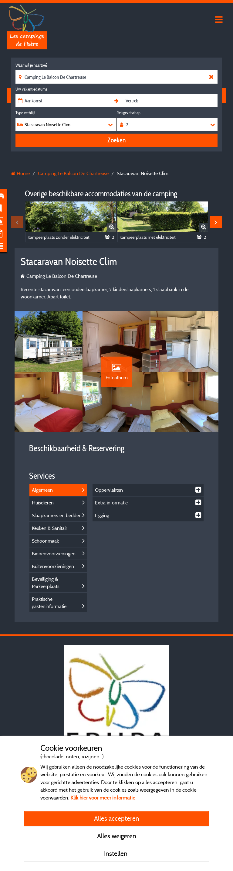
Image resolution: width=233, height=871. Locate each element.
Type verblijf (25, 112)
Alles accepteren (116, 818)
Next (216, 222)
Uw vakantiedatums (31, 89)
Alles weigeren (116, 836)
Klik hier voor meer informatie (102, 797)
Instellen (116, 853)
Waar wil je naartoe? (31, 65)
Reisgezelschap (128, 112)
